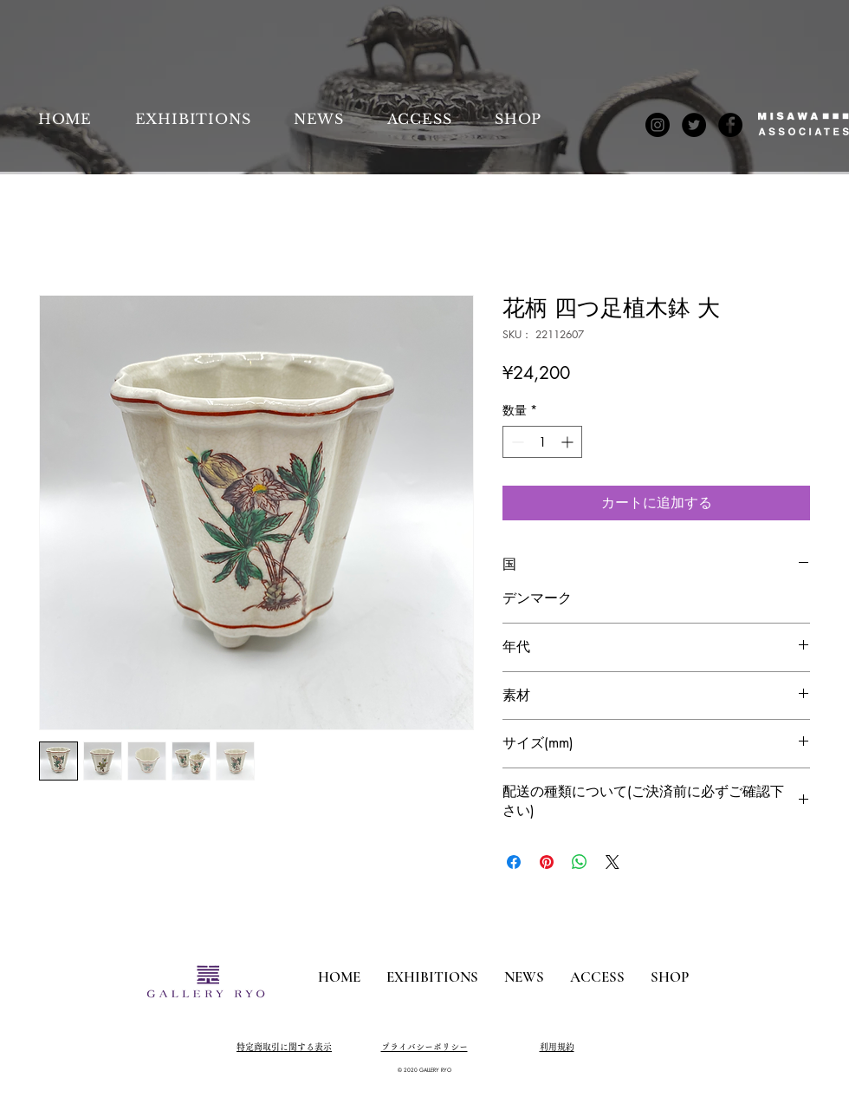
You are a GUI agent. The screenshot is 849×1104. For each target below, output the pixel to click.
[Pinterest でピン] (546, 862)
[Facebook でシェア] (513, 862)
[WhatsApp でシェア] (579, 862)
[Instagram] (657, 125)
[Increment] (569, 442)
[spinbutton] (542, 442)
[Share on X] (612, 862)
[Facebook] (730, 125)
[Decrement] (516, 442)
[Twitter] (694, 125)
